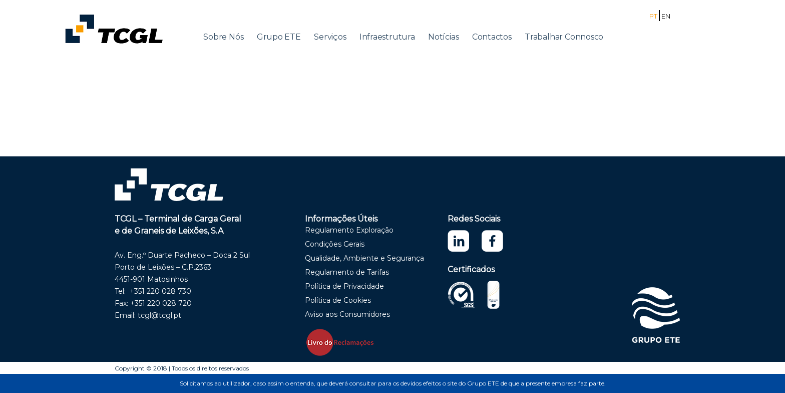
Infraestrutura (387, 37)
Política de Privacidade (344, 286)
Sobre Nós (223, 37)
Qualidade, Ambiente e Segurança (364, 258)
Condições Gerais (334, 244)
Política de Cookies (338, 300)
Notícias (443, 37)
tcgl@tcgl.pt (159, 315)
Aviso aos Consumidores (347, 314)
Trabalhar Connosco (564, 37)
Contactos (492, 37)
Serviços (330, 37)
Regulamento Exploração (349, 230)
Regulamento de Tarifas (347, 272)
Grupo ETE (279, 37)
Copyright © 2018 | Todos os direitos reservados (182, 368)
